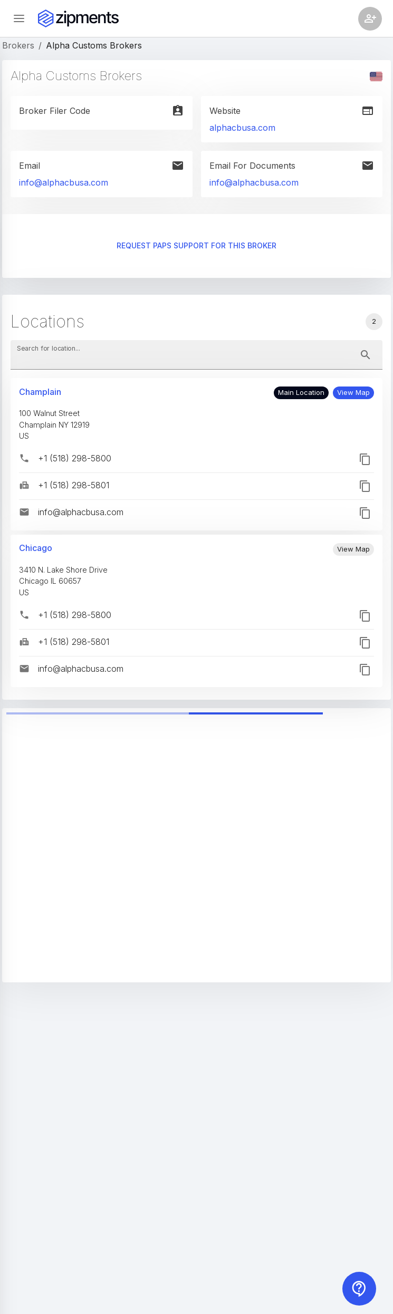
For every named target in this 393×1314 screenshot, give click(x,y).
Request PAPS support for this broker (196, 246)
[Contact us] (359, 1289)
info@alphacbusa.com (63, 182)
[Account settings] (370, 18)
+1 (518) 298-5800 (74, 458)
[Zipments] (78, 18)
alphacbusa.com (242, 127)
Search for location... (48, 348)
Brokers (18, 45)
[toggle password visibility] (365, 354)
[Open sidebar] (19, 18)
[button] (353, 393)
